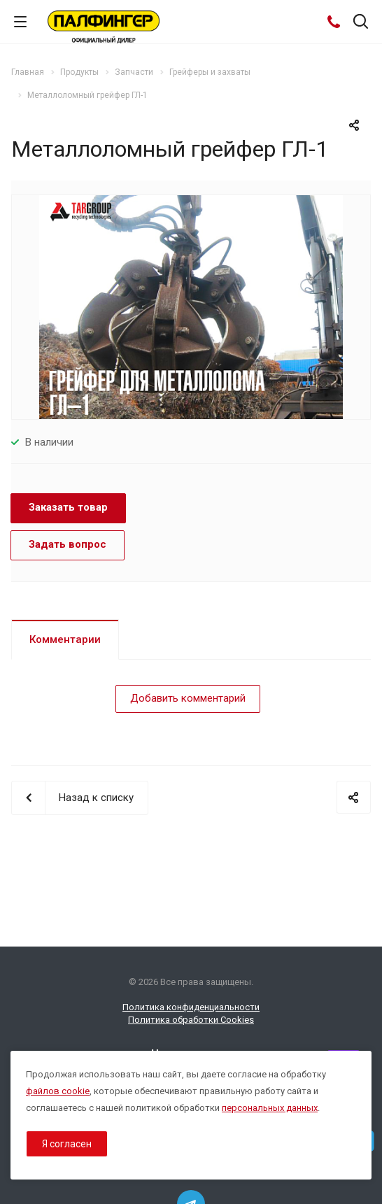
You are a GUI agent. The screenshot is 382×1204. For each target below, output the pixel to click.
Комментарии (65, 639)
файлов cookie (58, 1091)
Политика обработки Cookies (191, 1019)
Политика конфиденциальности (191, 1007)
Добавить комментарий (188, 698)
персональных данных (270, 1108)
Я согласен (67, 1143)
